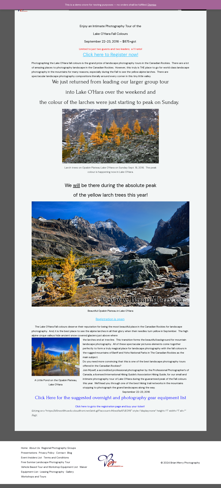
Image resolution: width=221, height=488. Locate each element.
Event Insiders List (31, 463)
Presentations (29, 459)
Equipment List (40, 476)
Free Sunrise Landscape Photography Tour (46, 468)
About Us (35, 455)
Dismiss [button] (152, 4)
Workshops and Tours (34, 481)
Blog (73, 459)
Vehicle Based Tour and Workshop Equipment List (50, 472)
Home (24, 455)
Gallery (82, 476)
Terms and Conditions (57, 463)
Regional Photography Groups (61, 455)
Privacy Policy (48, 459)
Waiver (25, 476)
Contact (63, 459)
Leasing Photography (63, 476)
